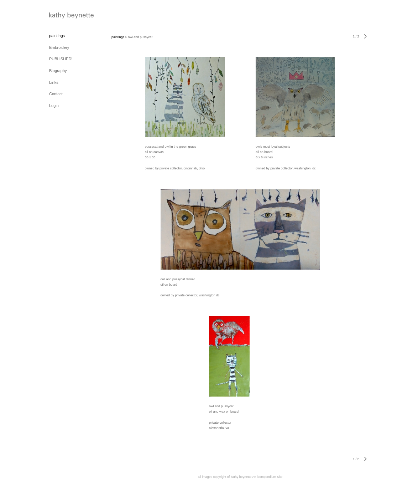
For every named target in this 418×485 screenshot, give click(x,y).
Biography (58, 70)
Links (53, 82)
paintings (57, 36)
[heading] (67, 16)
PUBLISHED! (60, 59)
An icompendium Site (267, 477)
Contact (56, 94)
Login (54, 105)
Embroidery (59, 47)
